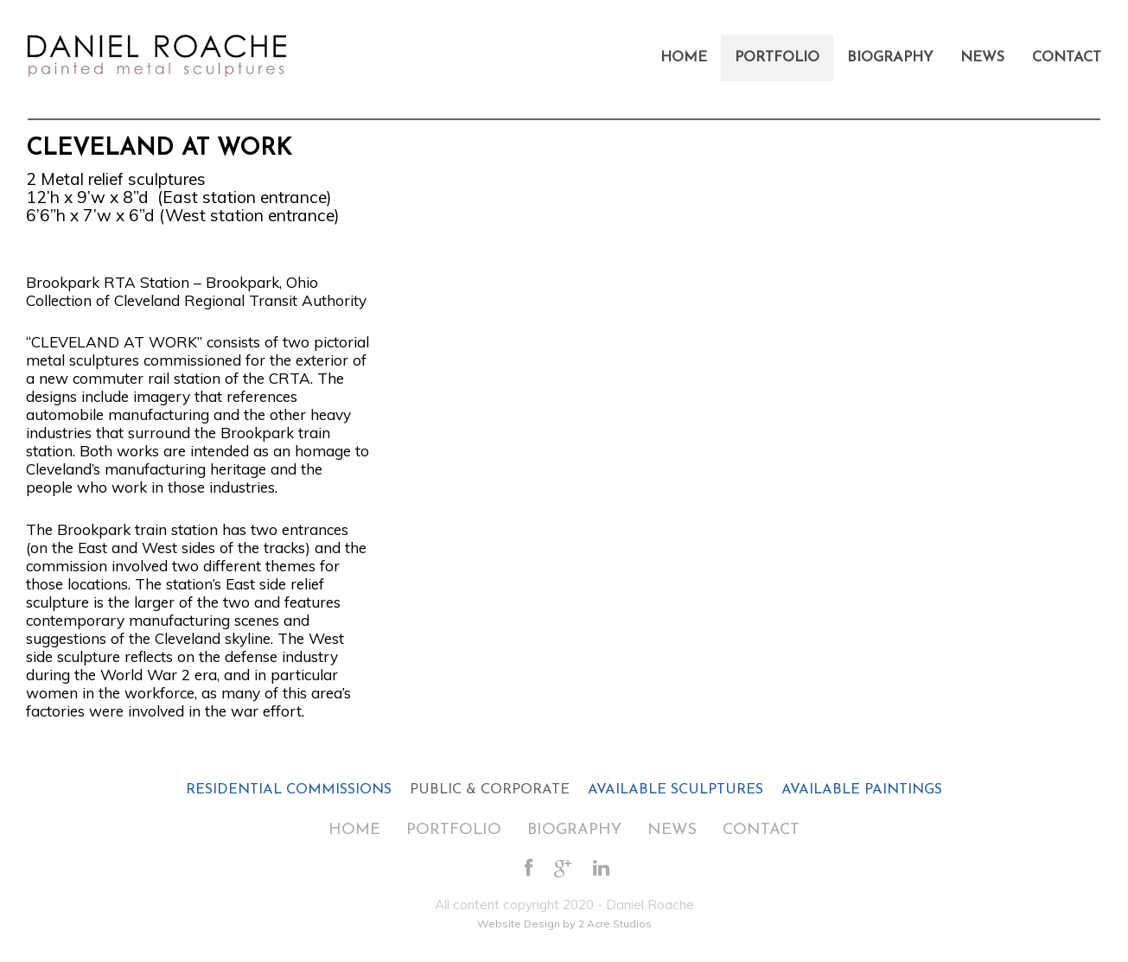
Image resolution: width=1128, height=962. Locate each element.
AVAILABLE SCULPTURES (675, 790)
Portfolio (777, 58)
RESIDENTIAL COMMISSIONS (289, 790)
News (982, 58)
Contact (1066, 58)
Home (683, 58)
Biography (890, 58)
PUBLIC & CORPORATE (490, 790)
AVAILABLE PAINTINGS (861, 790)
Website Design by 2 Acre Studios (564, 923)
